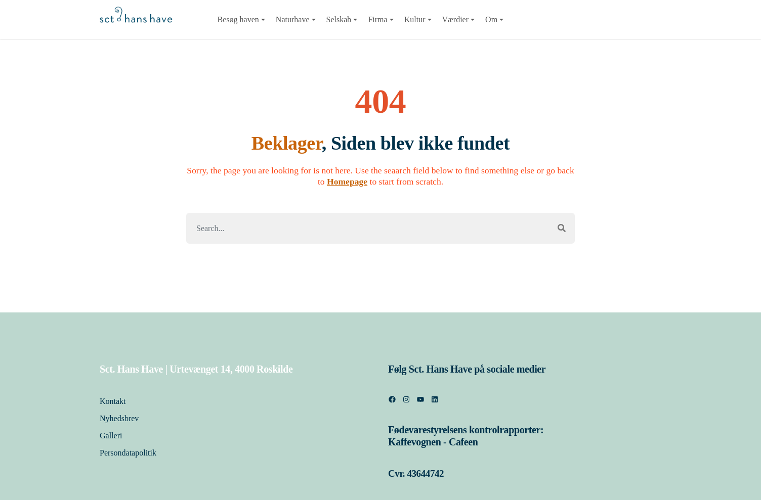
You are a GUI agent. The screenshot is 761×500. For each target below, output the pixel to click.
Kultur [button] (415, 19)
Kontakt (113, 401)
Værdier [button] (455, 19)
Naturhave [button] (293, 19)
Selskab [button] (339, 19)
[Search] (367, 228)
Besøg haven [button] (238, 19)
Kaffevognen (414, 441)
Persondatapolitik (129, 452)
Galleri (111, 435)
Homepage (347, 181)
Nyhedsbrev (119, 418)
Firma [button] (377, 19)
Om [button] (491, 19)
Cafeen (463, 441)
